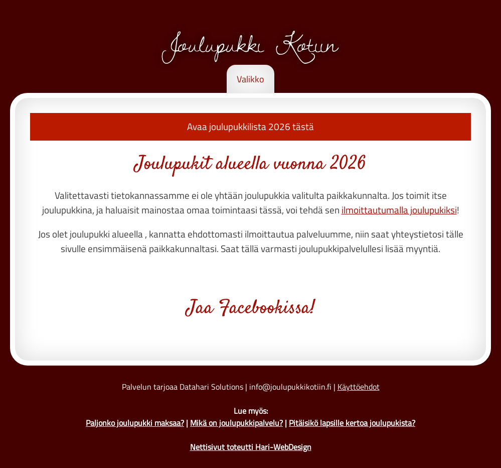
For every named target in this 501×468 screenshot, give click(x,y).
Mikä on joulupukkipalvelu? (236, 423)
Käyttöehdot (359, 387)
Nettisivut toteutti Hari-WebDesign (250, 447)
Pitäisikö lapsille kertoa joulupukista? (352, 423)
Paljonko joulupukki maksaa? (135, 423)
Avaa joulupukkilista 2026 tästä (250, 126)
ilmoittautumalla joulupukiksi (399, 209)
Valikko (250, 79)
